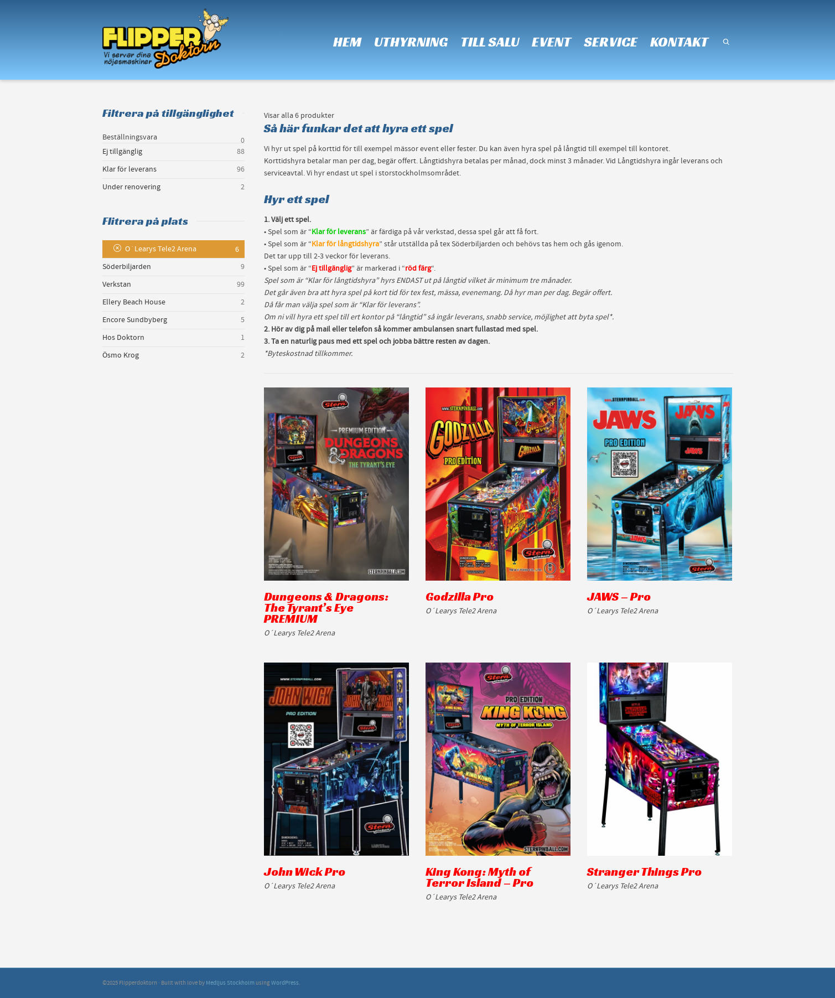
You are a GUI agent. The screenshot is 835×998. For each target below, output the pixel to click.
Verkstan (116, 284)
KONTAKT (679, 41)
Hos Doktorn (123, 338)
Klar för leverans (129, 169)
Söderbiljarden (126, 267)
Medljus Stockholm (230, 983)
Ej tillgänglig (122, 152)
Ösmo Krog (120, 355)
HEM (347, 41)
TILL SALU (489, 41)
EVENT (551, 41)
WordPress (285, 983)
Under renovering (131, 187)
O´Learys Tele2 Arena (160, 249)
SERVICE (610, 41)
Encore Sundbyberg (134, 320)
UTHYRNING (411, 41)
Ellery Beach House (133, 302)
